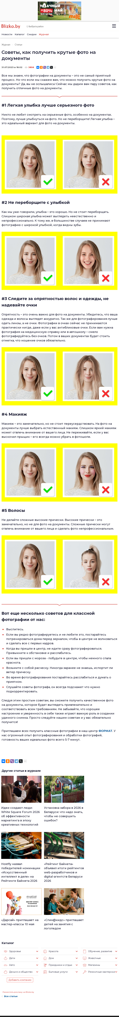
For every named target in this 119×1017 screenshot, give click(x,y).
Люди (54, 974)
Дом (48, 909)
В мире (74, 990)
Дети (9, 909)
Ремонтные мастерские (99, 923)
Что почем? (57, 986)
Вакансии (27, 983)
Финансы (56, 998)
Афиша (55, 994)
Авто (9, 916)
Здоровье (12, 902)
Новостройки (30, 1001)
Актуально (56, 990)
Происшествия (79, 986)
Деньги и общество (17, 923)
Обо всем (76, 1002)
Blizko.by (105, 998)
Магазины (91, 916)
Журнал (44, 34)
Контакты (6, 999)
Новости (7, 34)
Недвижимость (59, 982)
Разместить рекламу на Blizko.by (18, 943)
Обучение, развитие (97, 902)
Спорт (54, 1002)
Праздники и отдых (57, 916)
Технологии (57, 1006)
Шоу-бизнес (77, 994)
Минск (54, 978)
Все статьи (10, 947)
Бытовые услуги (54, 923)
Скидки (32, 34)
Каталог (20, 34)
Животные (91, 909)
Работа (75, 974)
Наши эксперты (27, 995)
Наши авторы (30, 988)
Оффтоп (75, 998)
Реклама (26, 979)
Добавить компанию (20, 930)
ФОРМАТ (105, 731)
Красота (50, 902)
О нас (24, 974)
